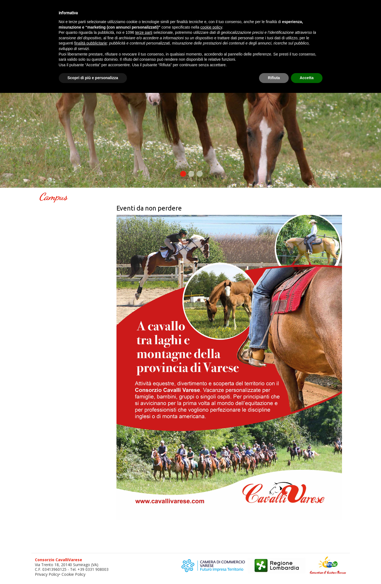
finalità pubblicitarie (90, 43)
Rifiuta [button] (274, 78)
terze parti (143, 32)
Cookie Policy (73, 574)
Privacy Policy (47, 574)
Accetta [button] (307, 78)
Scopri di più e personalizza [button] (93, 78)
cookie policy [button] (211, 27)
